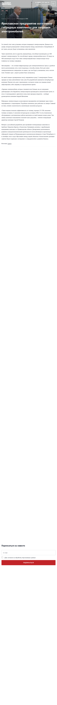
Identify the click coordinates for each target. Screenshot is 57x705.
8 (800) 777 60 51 (42, 2)
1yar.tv (9, 143)
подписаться (28, 563)
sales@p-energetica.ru (43, 5)
